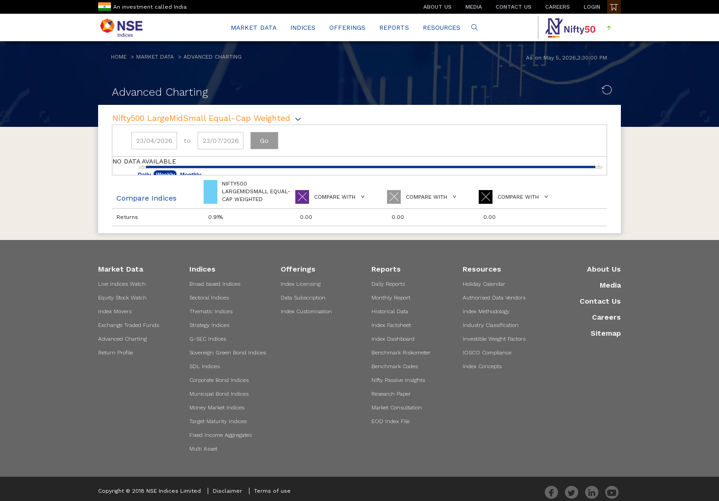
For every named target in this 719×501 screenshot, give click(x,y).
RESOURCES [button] (441, 27)
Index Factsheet (391, 325)
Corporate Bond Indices (219, 380)
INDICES (302, 27)
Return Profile (115, 352)
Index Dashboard (393, 339)
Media (610, 285)
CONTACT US (513, 7)
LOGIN (592, 7)
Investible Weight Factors (494, 339)
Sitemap (606, 333)
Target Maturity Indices (218, 421)
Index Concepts (482, 366)
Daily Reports (388, 284)
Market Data (155, 57)
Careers (606, 317)
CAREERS (557, 7)
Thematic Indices (210, 311)
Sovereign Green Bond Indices (227, 352)
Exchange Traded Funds (128, 325)
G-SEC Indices (207, 339)
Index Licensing (301, 284)
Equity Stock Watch (122, 297)
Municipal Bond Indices (219, 394)
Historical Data (389, 311)
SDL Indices (204, 366)
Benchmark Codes (394, 366)
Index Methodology (486, 311)
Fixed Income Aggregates (220, 435)
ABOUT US (437, 7)
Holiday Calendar (484, 284)
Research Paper (391, 394)
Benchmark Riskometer (401, 352)
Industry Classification (491, 325)
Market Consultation (396, 407)
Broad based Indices (214, 284)
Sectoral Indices (209, 297)
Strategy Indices (209, 325)
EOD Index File (390, 421)
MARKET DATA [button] (254, 27)
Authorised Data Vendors (494, 297)
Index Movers (115, 311)
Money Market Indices (216, 407)
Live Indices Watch (122, 284)
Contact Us (600, 301)
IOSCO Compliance (487, 352)
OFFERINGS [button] (347, 27)
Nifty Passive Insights (398, 380)
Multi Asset (203, 449)
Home (119, 57)
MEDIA (473, 7)
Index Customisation (306, 311)
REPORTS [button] (394, 27)
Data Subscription (303, 297)
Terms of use (272, 491)
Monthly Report (390, 297)
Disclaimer (227, 491)
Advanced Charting (212, 57)
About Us (604, 269)
